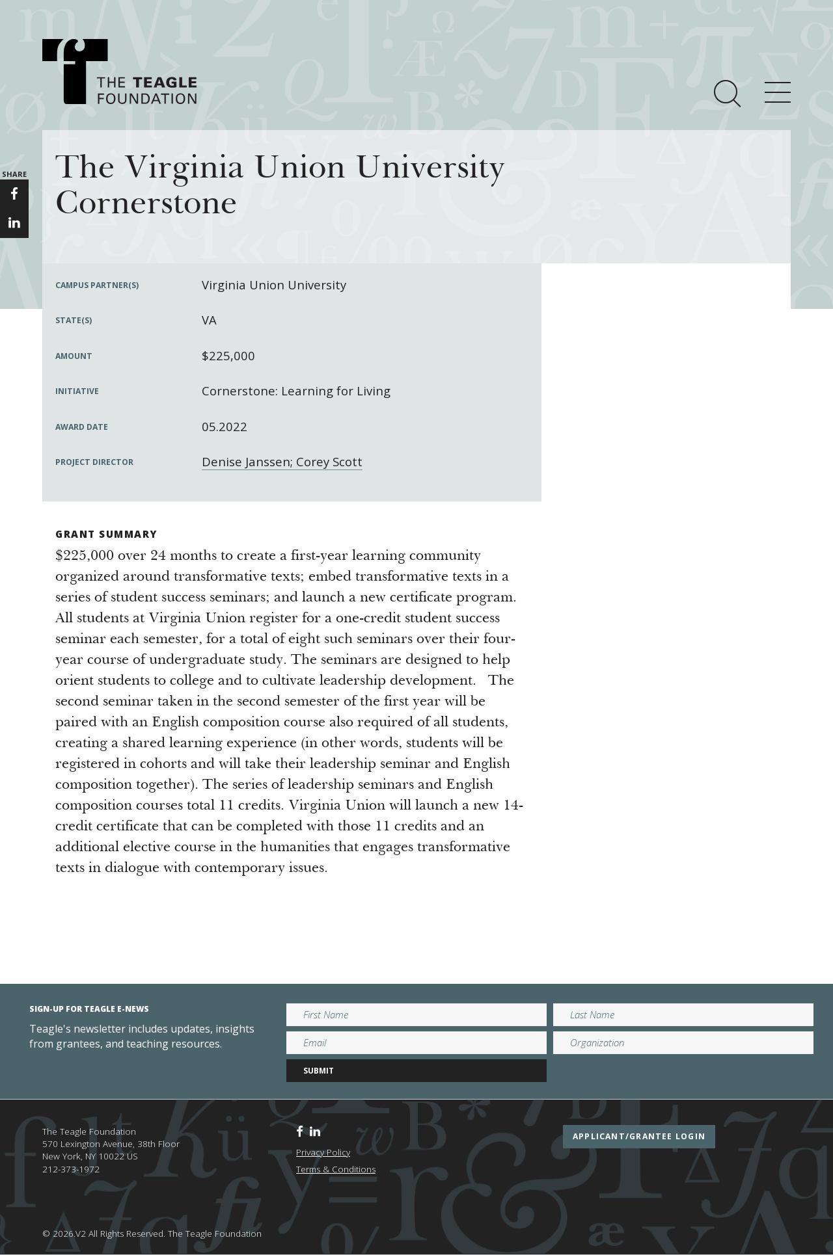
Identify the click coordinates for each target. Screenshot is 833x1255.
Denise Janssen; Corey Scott (282, 461)
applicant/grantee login (639, 1136)
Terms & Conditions (336, 1169)
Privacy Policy (323, 1152)
